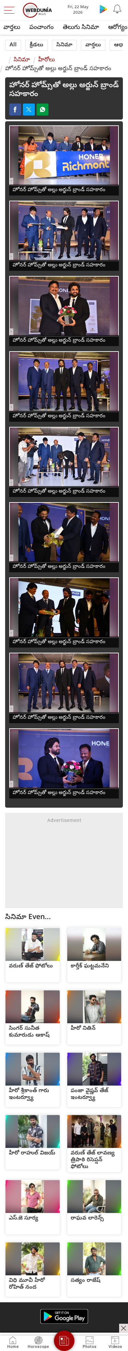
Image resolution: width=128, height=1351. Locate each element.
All (13, 45)
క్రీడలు (36, 45)
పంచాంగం (41, 28)
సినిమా (64, 45)
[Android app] (64, 1316)
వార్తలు (11, 28)
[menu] (11, 10)
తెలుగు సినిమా (81, 28)
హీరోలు (46, 60)
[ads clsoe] (123, 1328)
